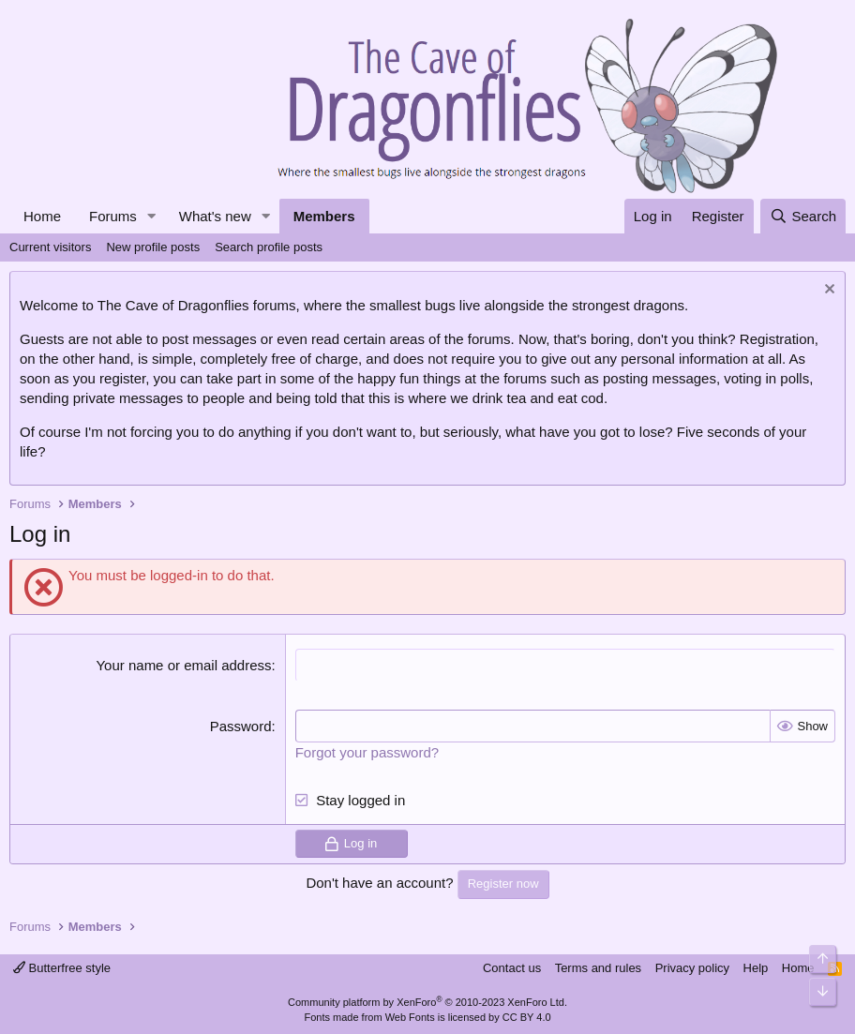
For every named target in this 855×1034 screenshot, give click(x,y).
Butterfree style (62, 968)
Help (756, 968)
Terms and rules (598, 968)
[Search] (803, 216)
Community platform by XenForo (427, 1002)
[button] (152, 216)
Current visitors (50, 247)
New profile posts (153, 247)
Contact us (512, 968)
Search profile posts (268, 247)
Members (324, 216)
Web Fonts (410, 1017)
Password (241, 726)
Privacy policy (692, 968)
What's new (215, 216)
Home (42, 216)
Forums (113, 216)
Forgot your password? (367, 752)
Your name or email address (183, 665)
